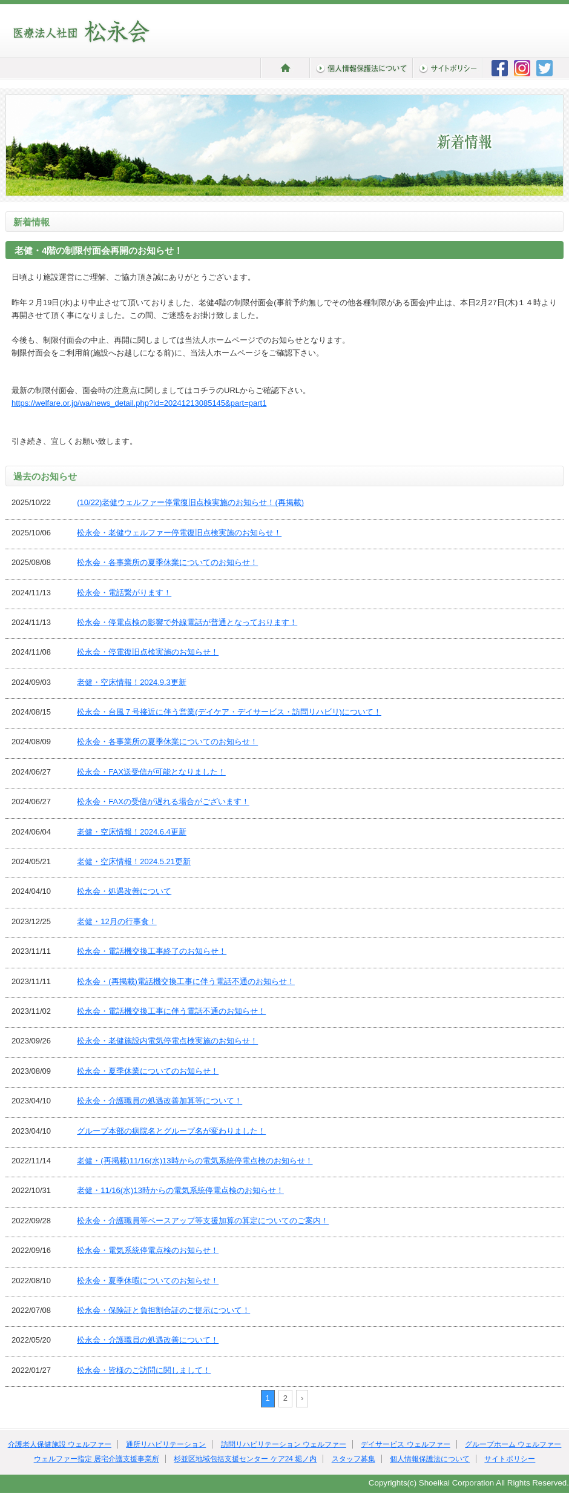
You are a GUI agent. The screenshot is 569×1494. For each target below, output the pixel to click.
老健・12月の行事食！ (116, 921)
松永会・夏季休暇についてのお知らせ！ (148, 1280)
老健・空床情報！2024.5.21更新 (134, 861)
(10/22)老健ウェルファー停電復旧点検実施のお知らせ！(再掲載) (190, 502)
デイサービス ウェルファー (405, 1444)
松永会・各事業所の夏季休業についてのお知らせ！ (167, 562)
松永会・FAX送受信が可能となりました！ (151, 771)
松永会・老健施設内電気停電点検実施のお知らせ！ (167, 1040)
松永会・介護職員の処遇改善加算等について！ (159, 1100)
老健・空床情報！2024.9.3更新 (131, 682)
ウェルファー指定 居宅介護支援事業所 (96, 1459)
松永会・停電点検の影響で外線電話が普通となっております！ (187, 622)
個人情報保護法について (430, 1459)
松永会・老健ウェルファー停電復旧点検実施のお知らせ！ (179, 532)
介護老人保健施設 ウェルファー (59, 1444)
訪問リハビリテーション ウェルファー (283, 1444)
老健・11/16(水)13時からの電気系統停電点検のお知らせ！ (180, 1190)
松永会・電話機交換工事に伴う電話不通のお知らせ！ (171, 1011)
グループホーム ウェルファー (513, 1444)
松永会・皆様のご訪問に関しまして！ (144, 1370)
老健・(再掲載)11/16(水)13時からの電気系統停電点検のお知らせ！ (194, 1160)
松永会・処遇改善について (124, 891)
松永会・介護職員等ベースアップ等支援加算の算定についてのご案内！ (203, 1220)
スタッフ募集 (353, 1459)
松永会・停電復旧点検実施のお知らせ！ (148, 651)
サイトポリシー (509, 1459)
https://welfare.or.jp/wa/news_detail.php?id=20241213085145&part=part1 (139, 403)
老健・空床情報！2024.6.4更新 (131, 831)
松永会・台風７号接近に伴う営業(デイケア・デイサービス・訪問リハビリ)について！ (229, 711)
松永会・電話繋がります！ (124, 592)
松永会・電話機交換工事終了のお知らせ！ (151, 951)
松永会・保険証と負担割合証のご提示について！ (163, 1310)
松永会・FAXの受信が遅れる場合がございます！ (163, 801)
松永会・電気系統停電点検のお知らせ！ (148, 1250)
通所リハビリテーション (166, 1444)
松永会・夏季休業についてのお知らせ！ (148, 1071)
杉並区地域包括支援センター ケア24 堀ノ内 (245, 1459)
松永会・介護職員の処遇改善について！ (148, 1339)
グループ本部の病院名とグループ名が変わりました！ (171, 1130)
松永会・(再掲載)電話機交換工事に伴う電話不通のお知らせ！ (186, 981)
